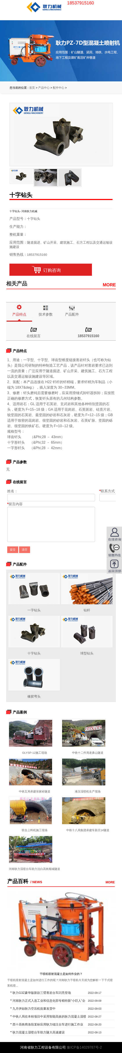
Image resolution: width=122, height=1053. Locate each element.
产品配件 (72, 314)
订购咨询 (51, 270)
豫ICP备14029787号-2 (84, 1047)
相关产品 (16, 284)
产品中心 (44, 87)
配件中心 (58, 87)
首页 (32, 87)
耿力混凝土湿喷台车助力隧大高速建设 (39, 1032)
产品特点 (19, 314)
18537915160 (88, 336)
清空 (24, 549)
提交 (13, 549)
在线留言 (34, 336)
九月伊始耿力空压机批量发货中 (34, 1008)
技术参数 (46, 314)
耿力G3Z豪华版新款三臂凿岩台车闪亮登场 (42, 992)
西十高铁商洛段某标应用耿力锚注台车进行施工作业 (48, 1024)
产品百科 (17, 881)
